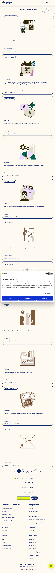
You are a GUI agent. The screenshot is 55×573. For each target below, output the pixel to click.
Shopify (31, 508)
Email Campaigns (7, 508)
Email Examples (6, 545)
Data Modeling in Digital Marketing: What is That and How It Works (21, 41)
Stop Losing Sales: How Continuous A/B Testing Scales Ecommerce (21, 123)
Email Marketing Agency (9, 524)
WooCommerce (33, 511)
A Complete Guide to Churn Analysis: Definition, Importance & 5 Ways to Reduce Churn (26, 455)
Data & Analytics (11, 16)
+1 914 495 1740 (27, 487)
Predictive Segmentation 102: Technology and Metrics (18, 372)
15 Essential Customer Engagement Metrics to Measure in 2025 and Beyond (23, 413)
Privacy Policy (32, 549)
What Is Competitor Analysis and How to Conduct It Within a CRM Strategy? (24, 206)
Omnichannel (9, 57)
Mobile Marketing (33, 534)
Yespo (18, 478)
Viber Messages (6, 514)
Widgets (4, 530)
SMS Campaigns (6, 511)
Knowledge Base (7, 549)
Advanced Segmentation (36, 523)
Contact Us (32, 558)
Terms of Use (32, 545)
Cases (4, 542)
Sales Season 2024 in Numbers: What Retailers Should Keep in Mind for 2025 (24, 165)
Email (7, 305)
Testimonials (32, 542)
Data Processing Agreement (37, 552)
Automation (9, 264)
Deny (10, 298)
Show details (46, 293)
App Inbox (5, 527)
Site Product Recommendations (38, 531)
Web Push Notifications (8, 517)
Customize (28, 298)
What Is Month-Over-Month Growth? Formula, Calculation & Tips (21, 331)
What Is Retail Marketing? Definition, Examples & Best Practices (20, 248)
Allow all (44, 298)
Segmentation (10, 181)
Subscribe (34, 498)
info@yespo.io (27, 492)
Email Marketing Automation (37, 520)
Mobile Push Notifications (9, 521)
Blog (23, 478)
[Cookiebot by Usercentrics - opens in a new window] (46, 273)
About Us (31, 539)
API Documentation (7, 552)
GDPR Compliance (34, 555)
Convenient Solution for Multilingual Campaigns (39, 526)
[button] (51, 566)
